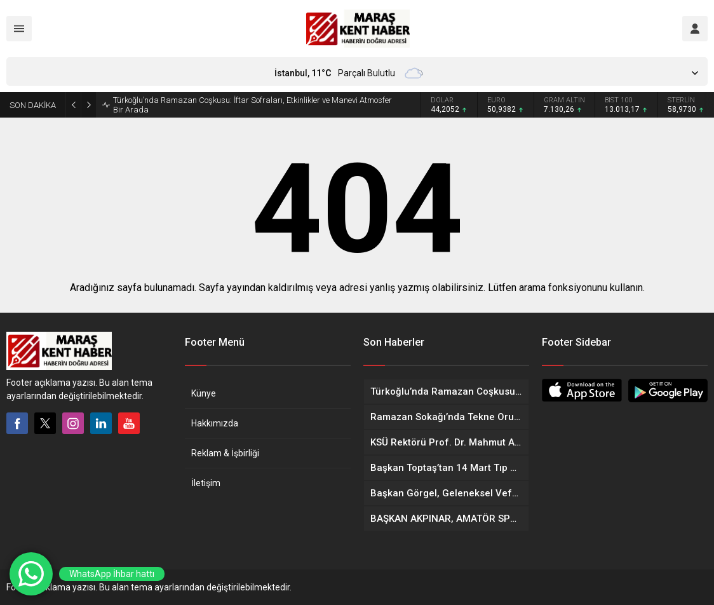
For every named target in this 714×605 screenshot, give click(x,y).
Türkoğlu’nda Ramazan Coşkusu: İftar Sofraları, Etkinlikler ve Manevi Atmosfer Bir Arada (252, 104)
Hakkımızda (214, 423)
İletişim (205, 483)
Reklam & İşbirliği (225, 453)
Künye (203, 393)
